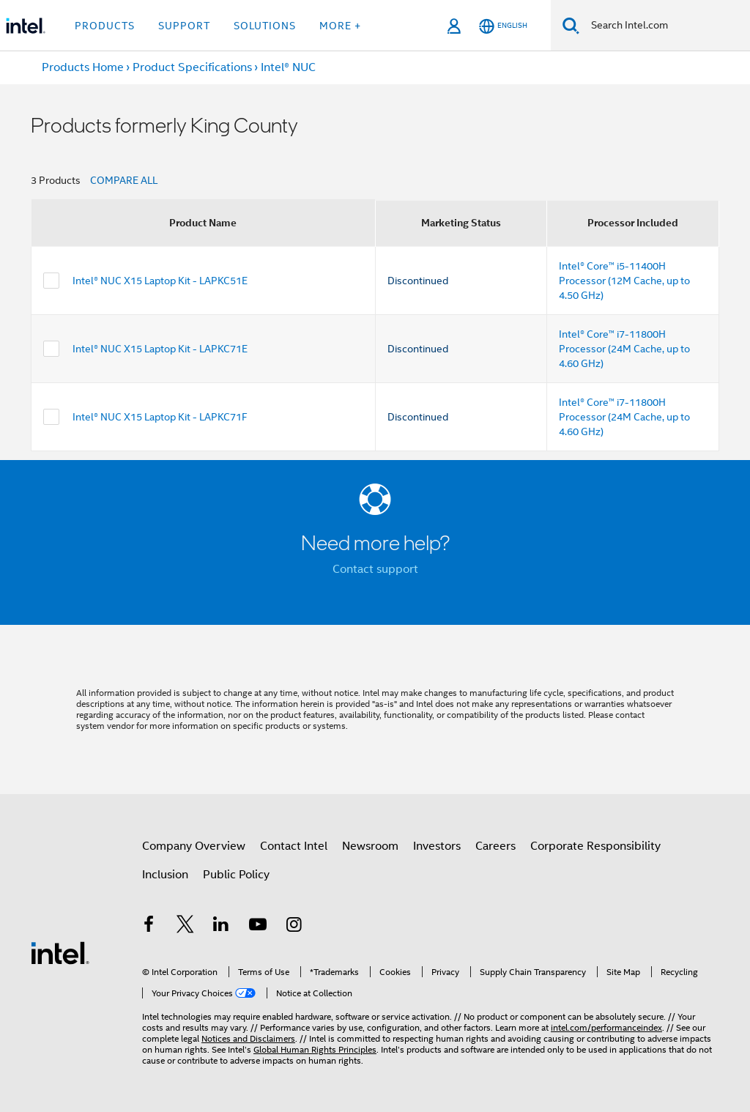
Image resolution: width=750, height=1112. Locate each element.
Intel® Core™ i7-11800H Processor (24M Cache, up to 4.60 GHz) (624, 348)
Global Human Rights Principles (314, 1049)
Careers (495, 846)
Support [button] (184, 25)
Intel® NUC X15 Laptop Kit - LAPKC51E (160, 280)
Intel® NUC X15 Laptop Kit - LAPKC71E (160, 348)
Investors (437, 846)
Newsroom (370, 846)
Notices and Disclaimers (248, 1038)
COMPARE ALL (123, 180)
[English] (503, 26)
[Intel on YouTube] (257, 926)
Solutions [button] (265, 25)
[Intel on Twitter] (185, 926)
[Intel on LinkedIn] (221, 926)
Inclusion (165, 874)
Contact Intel (293, 846)
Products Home (83, 67)
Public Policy (236, 874)
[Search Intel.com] (664, 25)
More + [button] (340, 25)
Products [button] (105, 25)
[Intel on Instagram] (293, 926)
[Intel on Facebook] (148, 926)
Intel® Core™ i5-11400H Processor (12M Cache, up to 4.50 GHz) (624, 280)
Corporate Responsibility (595, 846)
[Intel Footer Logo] (60, 952)
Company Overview (193, 846)
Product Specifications (192, 67)
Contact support (375, 569)
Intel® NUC (288, 67)
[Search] (570, 25)
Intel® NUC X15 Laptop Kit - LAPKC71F (160, 416)
